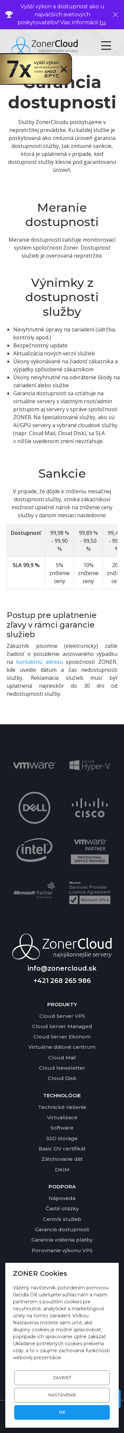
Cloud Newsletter (62, 1068)
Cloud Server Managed (62, 1026)
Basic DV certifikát (62, 1148)
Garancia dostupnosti (62, 1229)
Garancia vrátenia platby (62, 1240)
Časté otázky (62, 1208)
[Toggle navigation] (112, 45)
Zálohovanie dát (62, 1159)
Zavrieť (62, 1377)
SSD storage (62, 1138)
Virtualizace (62, 1117)
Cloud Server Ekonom (62, 1036)
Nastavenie (62, 1394)
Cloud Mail (62, 1057)
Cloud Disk (62, 1078)
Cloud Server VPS (62, 1016)
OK (62, 1412)
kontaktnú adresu (39, 661)
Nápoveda (62, 1198)
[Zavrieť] (115, 14)
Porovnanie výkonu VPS (62, 1250)
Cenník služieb (62, 1219)
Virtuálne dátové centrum (62, 1047)
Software (62, 1128)
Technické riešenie (62, 1107)
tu (103, 22)
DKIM (62, 1169)
